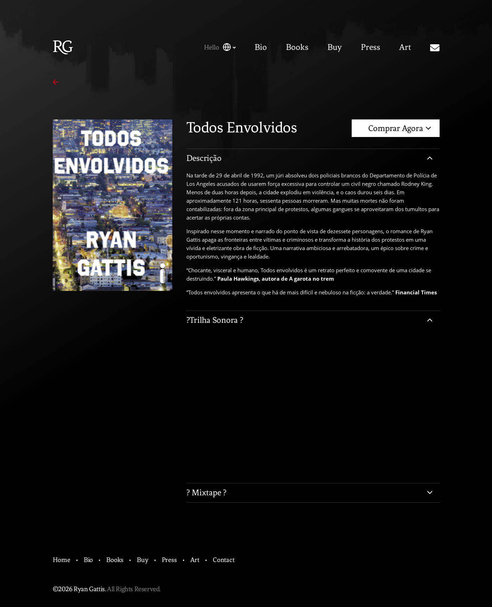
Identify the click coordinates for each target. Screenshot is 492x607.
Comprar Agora (399, 128)
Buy (334, 47)
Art (405, 47)
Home (61, 560)
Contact (224, 560)
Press (370, 47)
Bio (261, 47)
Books (297, 47)
